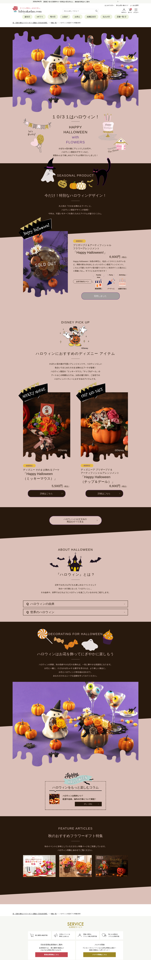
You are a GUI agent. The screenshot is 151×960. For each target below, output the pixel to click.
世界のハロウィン (40, 612)
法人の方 (106, 17)
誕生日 (27, 17)
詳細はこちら (46, 493)
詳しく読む (88, 804)
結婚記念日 (91, 17)
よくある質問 (134, 5)
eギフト (40, 17)
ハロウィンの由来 (40, 603)
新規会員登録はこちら (51, 954)
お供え (77, 17)
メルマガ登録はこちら (99, 954)
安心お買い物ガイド (122, 5)
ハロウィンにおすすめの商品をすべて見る (75, 520)
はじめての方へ (109, 5)
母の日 (52, 17)
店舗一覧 (121, 17)
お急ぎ (65, 17)
